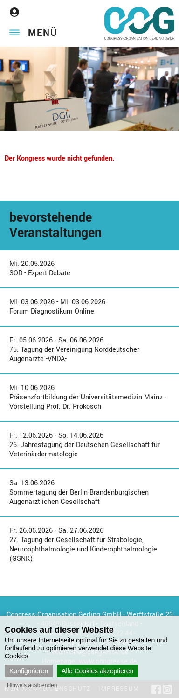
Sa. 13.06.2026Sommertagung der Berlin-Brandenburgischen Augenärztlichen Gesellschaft (79, 492)
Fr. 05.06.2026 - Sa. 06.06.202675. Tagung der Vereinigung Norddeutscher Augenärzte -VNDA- (74, 349)
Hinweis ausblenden (32, 685)
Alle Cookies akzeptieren (97, 671)
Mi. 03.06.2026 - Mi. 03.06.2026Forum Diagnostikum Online (57, 306)
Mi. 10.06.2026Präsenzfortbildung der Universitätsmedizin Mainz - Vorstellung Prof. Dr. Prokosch (87, 397)
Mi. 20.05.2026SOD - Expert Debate (39, 268)
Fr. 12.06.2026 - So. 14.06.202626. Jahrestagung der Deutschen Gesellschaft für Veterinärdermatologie (84, 445)
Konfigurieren (28, 671)
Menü (42, 33)
